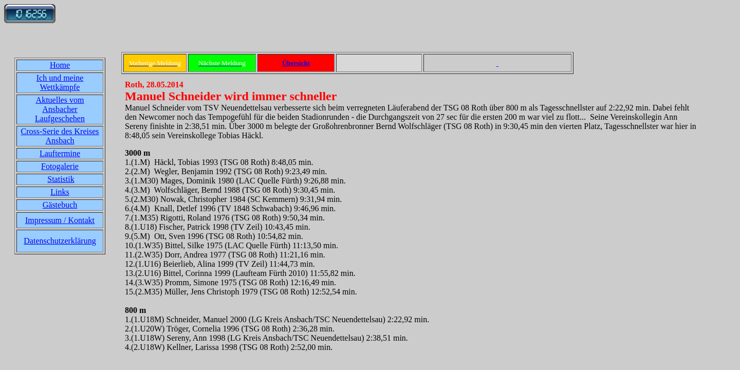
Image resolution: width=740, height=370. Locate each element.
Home (60, 65)
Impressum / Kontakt (60, 220)
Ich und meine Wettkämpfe (60, 82)
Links (59, 192)
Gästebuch (60, 204)
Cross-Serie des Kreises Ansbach (60, 136)
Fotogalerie (60, 166)
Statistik (60, 179)
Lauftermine (60, 153)
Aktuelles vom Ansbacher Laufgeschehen (60, 109)
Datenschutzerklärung (60, 240)
